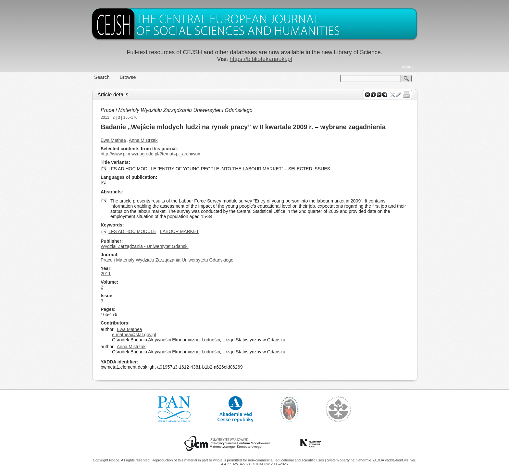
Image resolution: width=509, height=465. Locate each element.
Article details (112, 94)
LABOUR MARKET (179, 231)
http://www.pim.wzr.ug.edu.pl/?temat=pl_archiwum (151, 153)
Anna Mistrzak (143, 140)
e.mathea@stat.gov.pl (134, 334)
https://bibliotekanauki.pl (261, 59)
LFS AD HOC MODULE (132, 231)
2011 (105, 117)
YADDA (378, 460)
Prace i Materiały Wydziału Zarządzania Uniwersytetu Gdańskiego (177, 110)
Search (102, 77)
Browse (128, 77)
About (407, 67)
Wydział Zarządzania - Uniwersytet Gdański (145, 246)
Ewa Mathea (113, 140)
